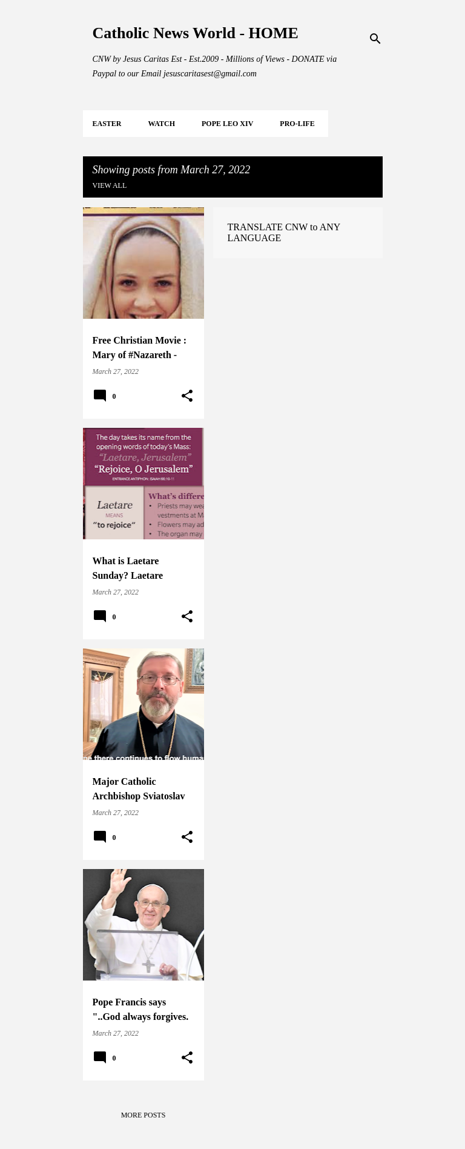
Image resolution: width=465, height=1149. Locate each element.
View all (110, 185)
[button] (187, 396)
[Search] (375, 38)
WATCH (161, 123)
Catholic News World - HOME (195, 33)
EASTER (107, 123)
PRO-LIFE (297, 123)
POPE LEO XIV (227, 123)
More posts (143, 1115)
